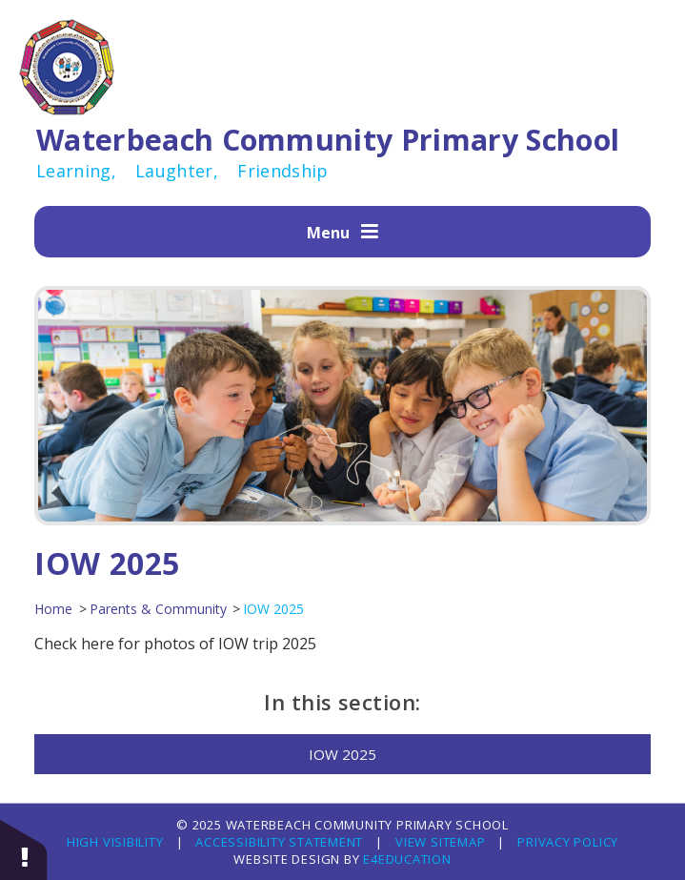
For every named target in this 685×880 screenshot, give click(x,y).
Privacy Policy (567, 841)
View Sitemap (440, 841)
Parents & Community (158, 609)
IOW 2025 (273, 609)
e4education (405, 859)
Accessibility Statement (279, 841)
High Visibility (115, 841)
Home (53, 609)
